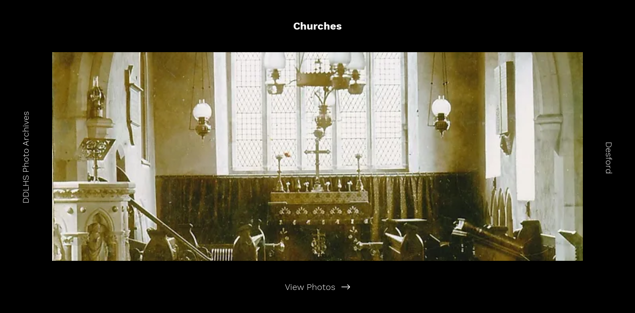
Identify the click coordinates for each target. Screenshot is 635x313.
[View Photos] (318, 287)
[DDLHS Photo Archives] (25, 156)
